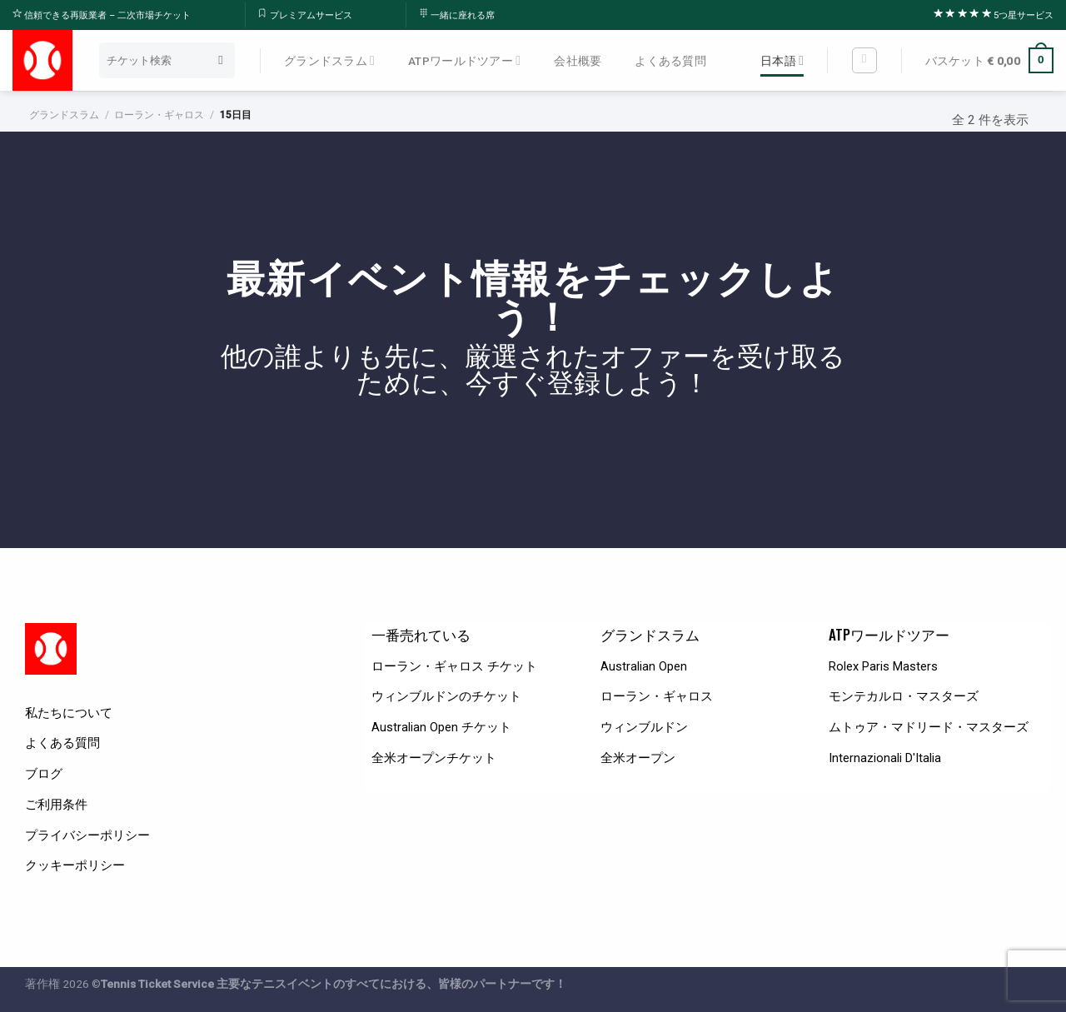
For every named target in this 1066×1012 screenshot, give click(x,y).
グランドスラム (329, 60)
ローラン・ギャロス (159, 115)
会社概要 (577, 60)
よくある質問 (670, 60)
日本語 (782, 60)
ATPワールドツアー (464, 60)
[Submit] (221, 60)
